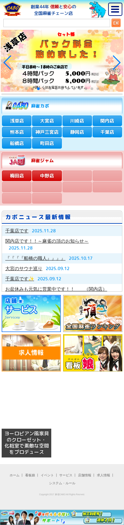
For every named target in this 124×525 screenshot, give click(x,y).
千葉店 (107, 132)
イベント (47, 475)
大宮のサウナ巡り (23, 268)
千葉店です (16, 230)
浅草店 (17, 121)
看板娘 (30, 475)
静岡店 (77, 132)
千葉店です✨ (19, 278)
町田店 (47, 143)
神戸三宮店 (47, 132)
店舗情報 (84, 475)
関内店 (107, 121)
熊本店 (17, 132)
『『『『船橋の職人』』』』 (35, 258)
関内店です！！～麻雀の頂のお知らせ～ (47, 241)
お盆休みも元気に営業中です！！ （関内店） (56, 289)
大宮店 (47, 121)
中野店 (47, 175)
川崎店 (77, 121)
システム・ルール (62, 483)
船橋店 (17, 143)
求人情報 (103, 475)
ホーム (15, 475)
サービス (65, 475)
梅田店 (17, 175)
